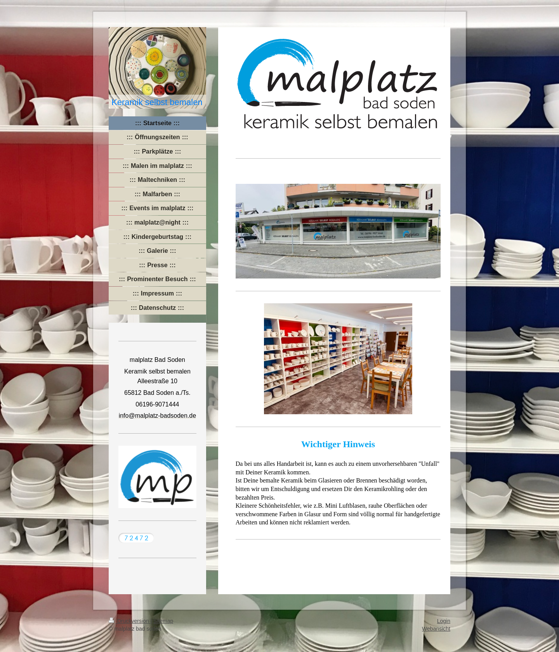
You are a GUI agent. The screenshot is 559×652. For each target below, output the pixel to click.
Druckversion (129, 621)
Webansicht (436, 629)
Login (443, 621)
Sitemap (163, 621)
